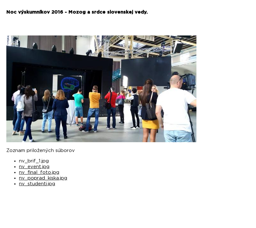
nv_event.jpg (34, 166)
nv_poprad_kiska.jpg (43, 178)
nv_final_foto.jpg (39, 172)
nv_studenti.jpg (37, 183)
